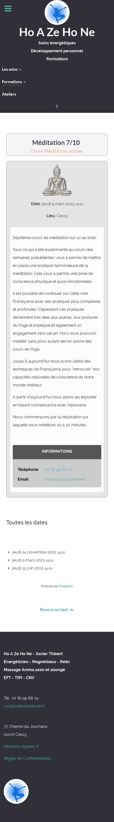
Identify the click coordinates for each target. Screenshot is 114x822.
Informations (57, 451)
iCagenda (66, 586)
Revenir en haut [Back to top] (57, 609)
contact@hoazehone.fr (65, 479)
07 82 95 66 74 (58, 469)
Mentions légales (21, 746)
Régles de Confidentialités (27, 758)
